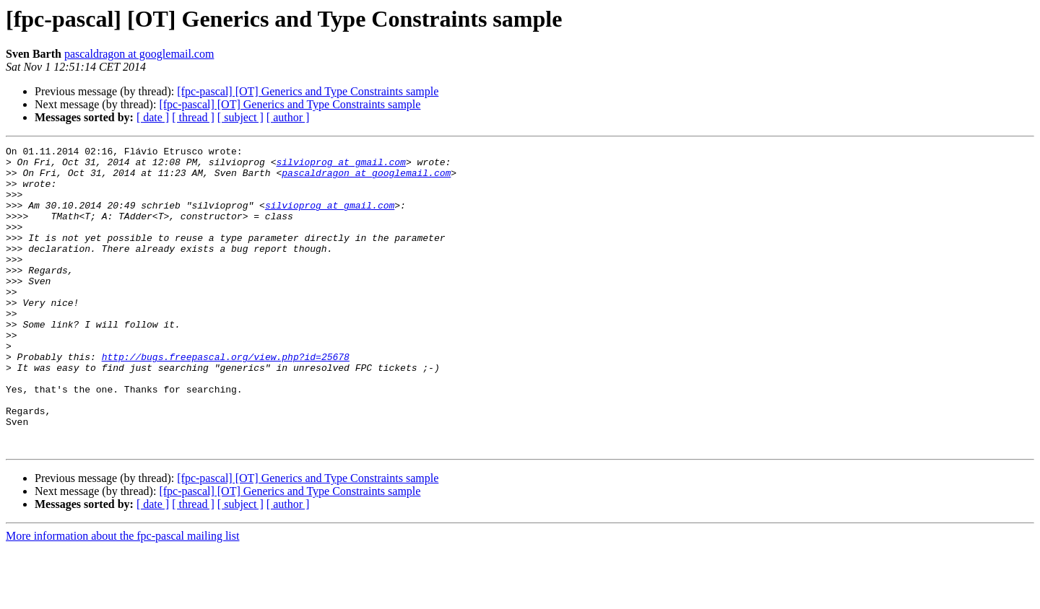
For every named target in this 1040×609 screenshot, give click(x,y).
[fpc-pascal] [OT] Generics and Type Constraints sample (307, 91)
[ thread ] (193, 117)
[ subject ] (240, 117)
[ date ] (152, 117)
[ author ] (288, 117)
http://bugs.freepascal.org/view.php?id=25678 (226, 399)
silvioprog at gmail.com (340, 165)
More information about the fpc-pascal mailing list (122, 596)
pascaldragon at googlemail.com (139, 54)
